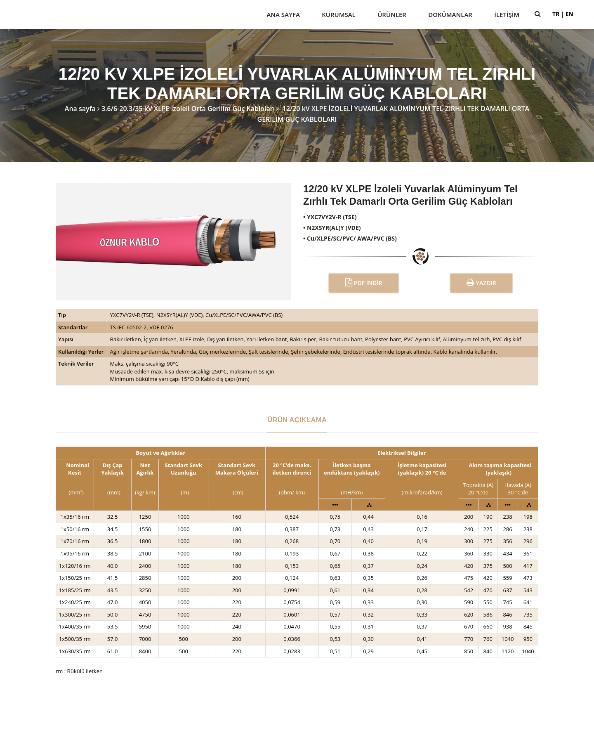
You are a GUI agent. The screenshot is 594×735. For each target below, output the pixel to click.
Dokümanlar (450, 14)
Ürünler (391, 14)
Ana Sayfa (282, 14)
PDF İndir (363, 282)
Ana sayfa (80, 108)
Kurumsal (339, 14)
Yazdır (481, 282)
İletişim (506, 14)
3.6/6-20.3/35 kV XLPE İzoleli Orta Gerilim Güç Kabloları (188, 108)
